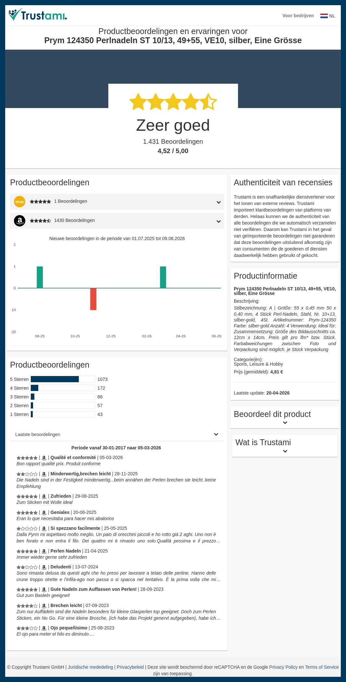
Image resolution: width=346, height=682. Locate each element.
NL (327, 15)
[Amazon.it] (44, 528)
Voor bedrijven (298, 15)
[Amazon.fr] (44, 457)
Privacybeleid (131, 667)
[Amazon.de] (44, 473)
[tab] (196, 201)
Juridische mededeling (91, 667)
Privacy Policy (283, 667)
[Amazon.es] (44, 512)
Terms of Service (322, 667)
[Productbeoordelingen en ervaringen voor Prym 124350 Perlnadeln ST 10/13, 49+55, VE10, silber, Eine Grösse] (27, 457)
